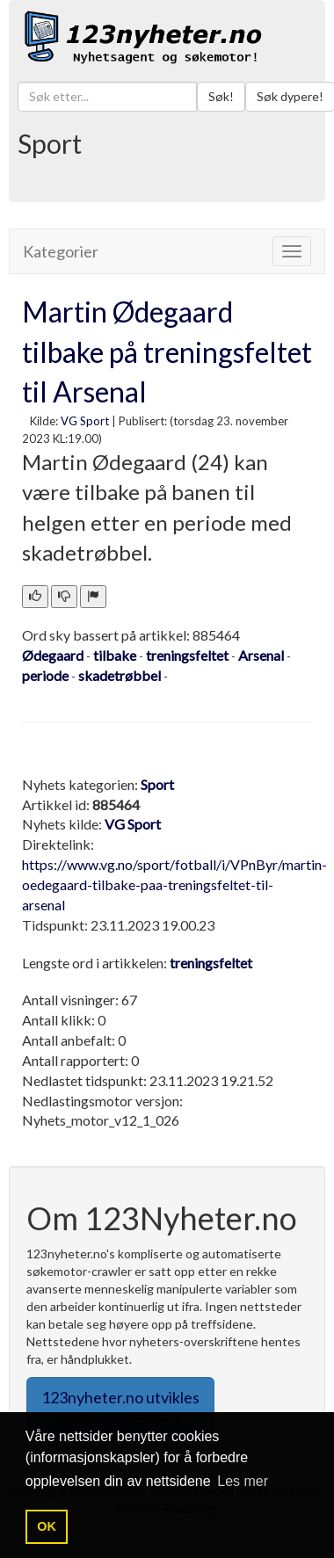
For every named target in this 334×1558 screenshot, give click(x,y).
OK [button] (46, 1526)
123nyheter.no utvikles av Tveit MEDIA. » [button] (120, 1408)
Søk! (221, 96)
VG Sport (85, 421)
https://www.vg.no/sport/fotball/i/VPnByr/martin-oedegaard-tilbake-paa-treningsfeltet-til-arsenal (174, 884)
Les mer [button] (242, 1481)
